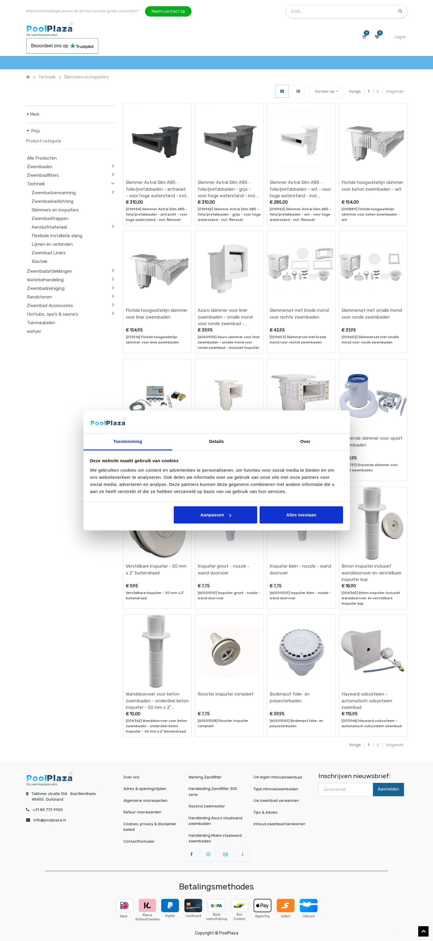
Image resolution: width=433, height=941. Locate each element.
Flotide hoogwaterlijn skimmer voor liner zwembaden (156, 314)
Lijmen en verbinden (52, 244)
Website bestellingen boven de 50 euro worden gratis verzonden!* (82, 11)
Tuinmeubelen (41, 322)
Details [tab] (216, 441)
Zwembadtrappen (50, 218)
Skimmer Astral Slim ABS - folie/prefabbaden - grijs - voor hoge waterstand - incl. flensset (227, 189)
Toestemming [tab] (127, 441)
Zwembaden (39, 166)
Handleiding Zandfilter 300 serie (213, 791)
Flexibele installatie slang (57, 235)
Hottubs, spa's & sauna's (52, 314)
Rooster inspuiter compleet (226, 694)
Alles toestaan (301, 514)
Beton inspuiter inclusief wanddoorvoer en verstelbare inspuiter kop (371, 572)
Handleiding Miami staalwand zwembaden (215, 838)
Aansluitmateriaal (49, 227)
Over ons (131, 777)
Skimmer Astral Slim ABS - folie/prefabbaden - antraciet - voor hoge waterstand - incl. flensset (156, 189)
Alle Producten (42, 158)
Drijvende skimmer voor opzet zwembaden (372, 442)
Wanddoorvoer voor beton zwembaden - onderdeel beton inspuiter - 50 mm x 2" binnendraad (157, 700)
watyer (34, 331)
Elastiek (39, 261)
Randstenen (39, 297)
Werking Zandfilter (205, 777)
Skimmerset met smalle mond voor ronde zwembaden (372, 314)
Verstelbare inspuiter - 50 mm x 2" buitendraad (156, 569)
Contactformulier (139, 841)
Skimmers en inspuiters (55, 210)
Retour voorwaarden (142, 812)
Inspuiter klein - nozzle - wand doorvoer (300, 569)
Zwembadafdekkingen (49, 271)
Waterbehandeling (45, 279)
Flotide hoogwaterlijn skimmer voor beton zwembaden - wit (372, 186)
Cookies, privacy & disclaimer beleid (149, 827)
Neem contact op (168, 11)
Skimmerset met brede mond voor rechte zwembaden (299, 314)
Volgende (394, 91)
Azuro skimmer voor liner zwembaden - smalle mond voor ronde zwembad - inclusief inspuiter (225, 317)
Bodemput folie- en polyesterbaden (290, 697)
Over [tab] (305, 441)
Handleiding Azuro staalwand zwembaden (215, 821)
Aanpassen (215, 514)
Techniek (36, 184)
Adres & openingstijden (144, 788)
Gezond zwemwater (207, 806)
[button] (326, 91)
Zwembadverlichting (52, 201)
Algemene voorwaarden (145, 800)
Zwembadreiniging (46, 288)
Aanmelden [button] (388, 789)
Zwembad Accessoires (50, 305)
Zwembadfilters (43, 175)
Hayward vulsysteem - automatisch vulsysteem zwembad (367, 700)
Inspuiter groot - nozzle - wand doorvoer (224, 569)
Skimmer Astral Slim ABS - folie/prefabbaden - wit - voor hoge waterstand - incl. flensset (300, 189)
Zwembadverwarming (54, 192)
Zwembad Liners (49, 253)
